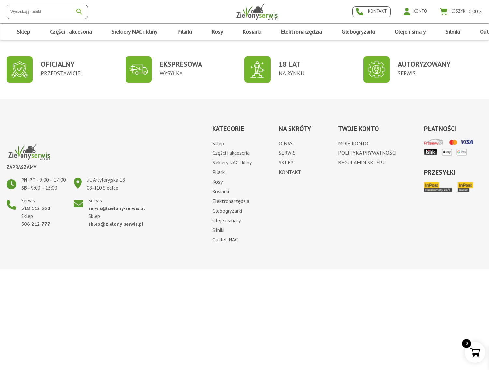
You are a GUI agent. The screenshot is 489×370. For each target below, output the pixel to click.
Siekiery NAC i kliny (134, 31)
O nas (286, 143)
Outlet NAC (225, 239)
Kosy (217, 31)
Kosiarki (252, 31)
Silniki (452, 31)
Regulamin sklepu (362, 162)
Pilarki (184, 31)
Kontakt (290, 172)
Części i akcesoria (71, 31)
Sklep (23, 31)
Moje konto (353, 143)
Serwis (287, 152)
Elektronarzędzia (301, 31)
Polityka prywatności (367, 152)
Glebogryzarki (358, 31)
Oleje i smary (410, 31)
